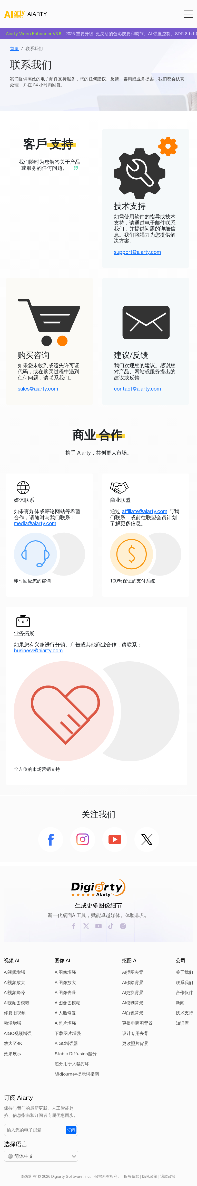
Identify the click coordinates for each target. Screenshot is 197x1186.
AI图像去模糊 (67, 1002)
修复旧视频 (15, 1012)
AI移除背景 (132, 982)
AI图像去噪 (65, 992)
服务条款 (131, 1176)
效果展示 (12, 1053)
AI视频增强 (14, 972)
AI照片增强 (65, 1023)
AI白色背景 (132, 1012)
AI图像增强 (65, 972)
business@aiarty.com (38, 650)
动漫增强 (12, 1023)
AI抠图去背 (132, 972)
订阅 (71, 1130)
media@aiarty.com (35, 523)
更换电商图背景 (137, 1023)
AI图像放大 (65, 982)
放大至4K (13, 1043)
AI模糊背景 (132, 1002)
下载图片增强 (68, 1033)
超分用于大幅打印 (72, 1063)
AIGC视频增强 (18, 1033)
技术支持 (184, 1012)
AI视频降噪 (14, 992)
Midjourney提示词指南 (77, 1074)
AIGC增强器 (66, 1043)
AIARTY (25, 14)
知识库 (182, 1023)
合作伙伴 (184, 992)
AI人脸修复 (65, 1012)
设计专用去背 (135, 1033)
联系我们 (184, 982)
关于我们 (184, 972)
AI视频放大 (14, 982)
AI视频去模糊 (16, 1002)
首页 (14, 48)
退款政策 (168, 1176)
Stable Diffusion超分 (76, 1053)
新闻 (180, 1002)
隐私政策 (149, 1176)
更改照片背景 (135, 1043)
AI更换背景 (132, 992)
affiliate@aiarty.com (144, 511)
